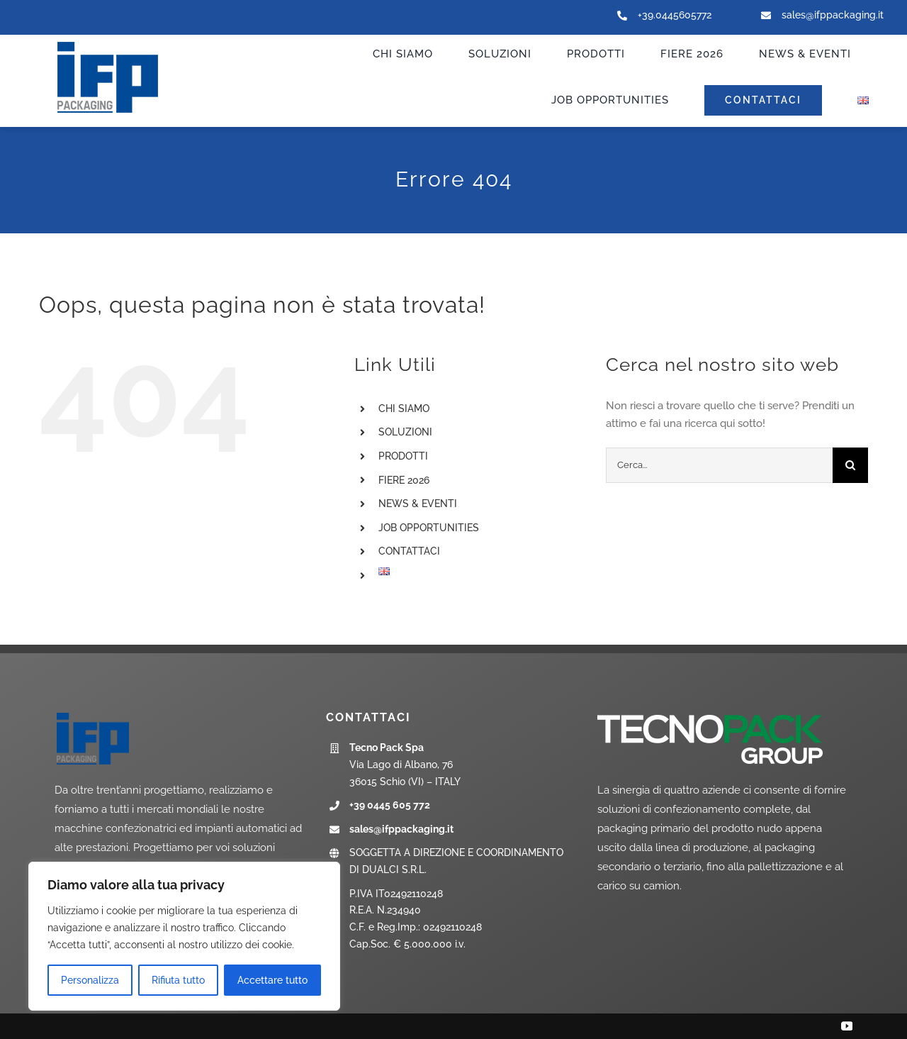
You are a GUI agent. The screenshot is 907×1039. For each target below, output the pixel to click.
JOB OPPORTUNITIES (428, 527)
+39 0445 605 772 (389, 805)
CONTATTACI (409, 551)
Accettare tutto (272, 980)
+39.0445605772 (674, 15)
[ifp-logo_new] (122, 43)
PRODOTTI (403, 456)
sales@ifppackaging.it (833, 15)
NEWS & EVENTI (417, 503)
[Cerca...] (719, 465)
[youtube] (846, 1026)
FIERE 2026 (403, 480)
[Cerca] (850, 465)
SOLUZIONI (405, 432)
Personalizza (90, 980)
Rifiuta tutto (178, 980)
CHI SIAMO (403, 408)
